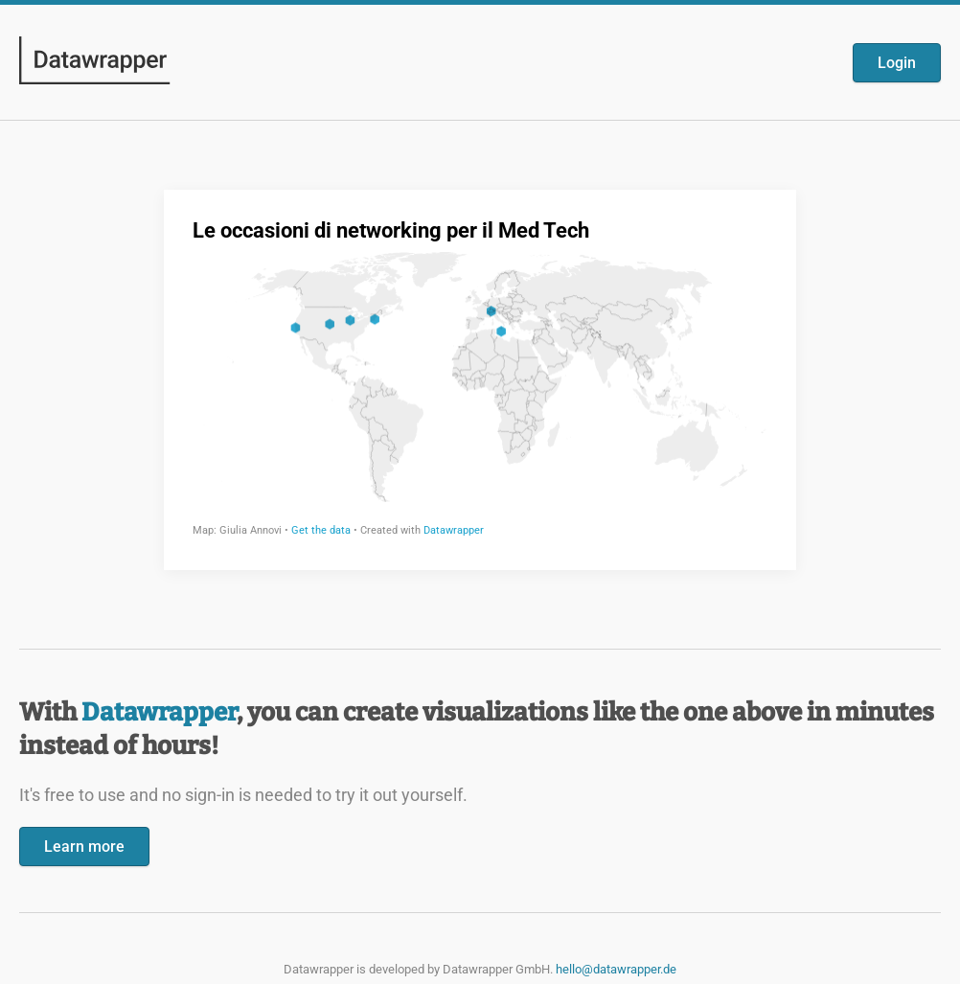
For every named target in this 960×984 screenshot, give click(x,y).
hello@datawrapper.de (616, 969)
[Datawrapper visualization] (480, 378)
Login (897, 63)
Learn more (84, 846)
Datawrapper (159, 712)
